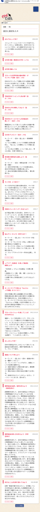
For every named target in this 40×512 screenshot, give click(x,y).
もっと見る (19, 506)
